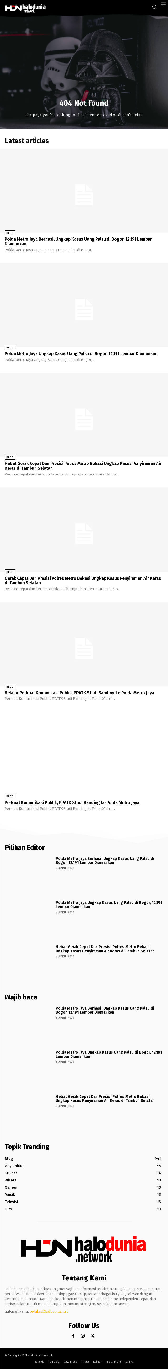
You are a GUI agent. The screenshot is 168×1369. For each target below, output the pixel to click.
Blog (10, 233)
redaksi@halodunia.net (49, 1311)
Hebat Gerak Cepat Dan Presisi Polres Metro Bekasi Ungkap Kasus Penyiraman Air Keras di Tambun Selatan (83, 466)
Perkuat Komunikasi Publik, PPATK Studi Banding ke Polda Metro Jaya (72, 802)
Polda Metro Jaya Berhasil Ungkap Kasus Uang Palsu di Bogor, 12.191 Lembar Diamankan (78, 242)
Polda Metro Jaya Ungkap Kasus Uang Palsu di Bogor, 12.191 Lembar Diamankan (81, 353)
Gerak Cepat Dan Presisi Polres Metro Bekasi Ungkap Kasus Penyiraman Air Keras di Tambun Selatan (83, 581)
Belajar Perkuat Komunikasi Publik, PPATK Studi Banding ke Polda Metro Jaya (79, 693)
